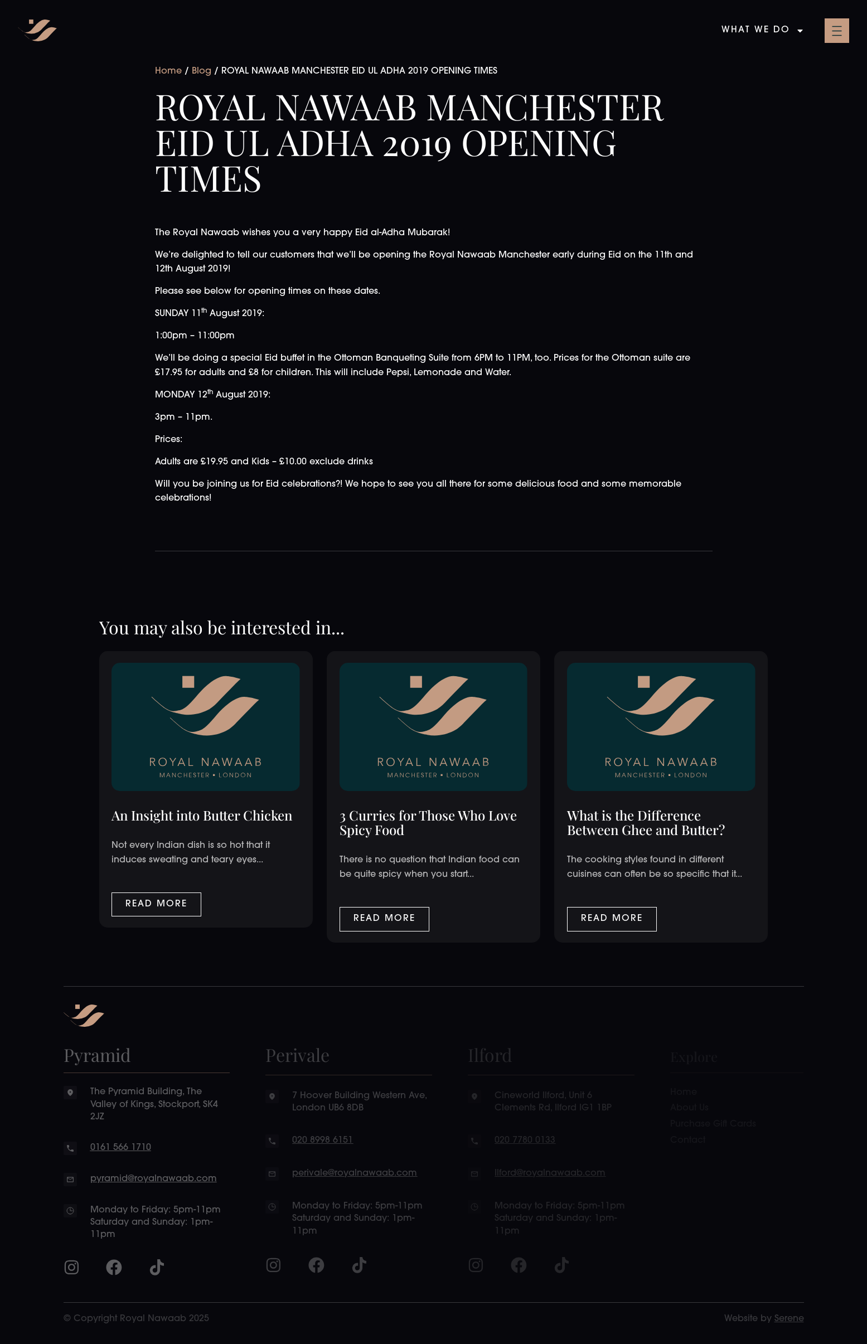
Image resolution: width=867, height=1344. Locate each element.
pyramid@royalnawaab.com (153, 1179)
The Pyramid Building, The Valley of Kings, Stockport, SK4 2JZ (154, 1105)
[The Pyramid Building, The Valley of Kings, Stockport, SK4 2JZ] (70, 1092)
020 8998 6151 (322, 1140)
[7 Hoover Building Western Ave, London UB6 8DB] (272, 1096)
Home (168, 71)
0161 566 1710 (120, 1147)
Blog (201, 71)
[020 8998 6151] (272, 1141)
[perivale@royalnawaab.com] (272, 1174)
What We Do (763, 31)
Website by (764, 1318)
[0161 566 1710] (70, 1148)
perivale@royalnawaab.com (354, 1173)
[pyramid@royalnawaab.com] (70, 1179)
